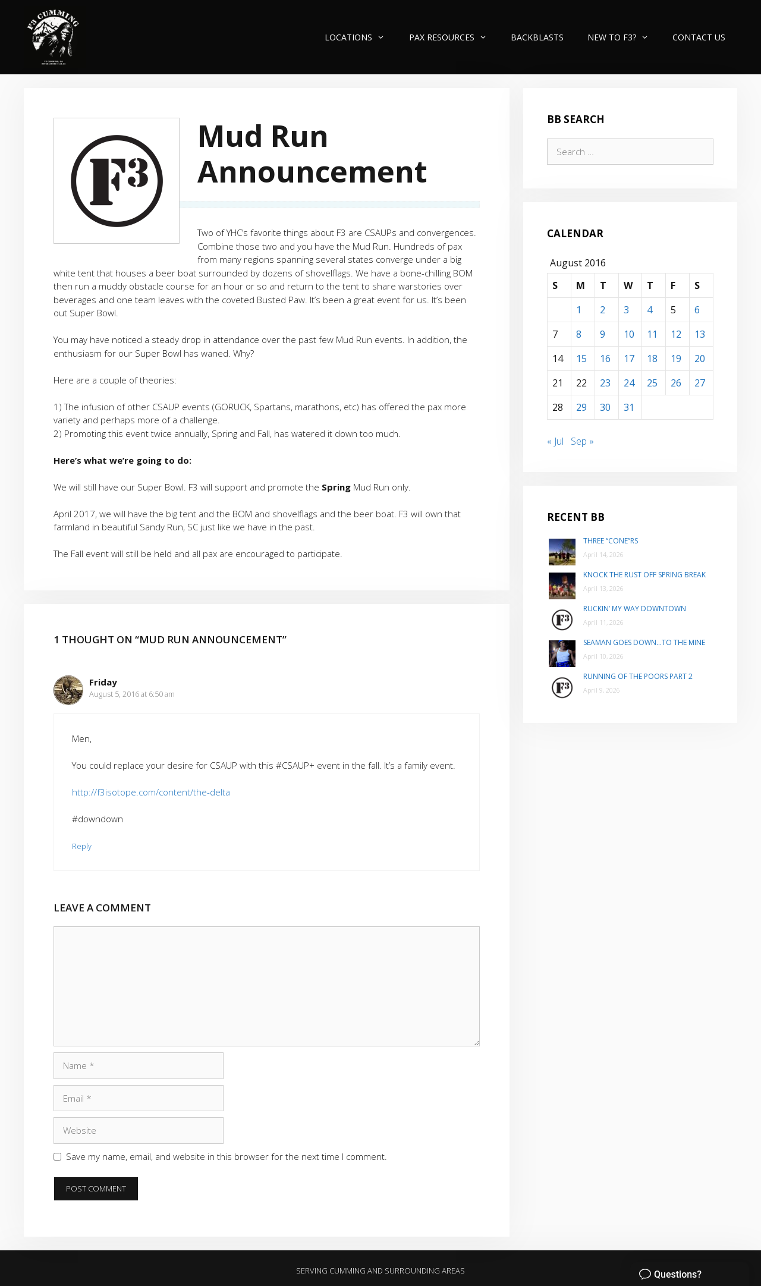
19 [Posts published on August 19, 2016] (676, 358)
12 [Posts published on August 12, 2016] (676, 334)
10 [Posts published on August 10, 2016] (629, 334)
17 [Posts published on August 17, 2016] (629, 358)
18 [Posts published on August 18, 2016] (652, 358)
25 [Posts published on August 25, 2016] (652, 382)
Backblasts (537, 37)
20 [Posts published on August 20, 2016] (699, 358)
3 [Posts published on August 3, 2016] (626, 309)
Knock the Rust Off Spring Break (644, 575)
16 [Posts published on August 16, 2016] (605, 358)
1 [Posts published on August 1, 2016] (578, 309)
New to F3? (624, 37)
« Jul (555, 441)
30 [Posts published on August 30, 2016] (605, 407)
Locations (361, 37)
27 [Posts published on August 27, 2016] (699, 382)
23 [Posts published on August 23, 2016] (605, 382)
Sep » (582, 441)
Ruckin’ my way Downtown (634, 608)
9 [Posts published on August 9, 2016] (602, 334)
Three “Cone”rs (610, 541)
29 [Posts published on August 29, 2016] (581, 407)
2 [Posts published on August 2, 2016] (602, 309)
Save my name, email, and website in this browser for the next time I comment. (226, 1156)
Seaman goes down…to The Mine (644, 642)
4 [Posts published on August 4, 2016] (649, 309)
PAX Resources (454, 37)
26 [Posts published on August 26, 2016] (676, 382)
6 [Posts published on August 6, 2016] (697, 309)
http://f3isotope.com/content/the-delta (151, 792)
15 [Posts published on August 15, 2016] (581, 358)
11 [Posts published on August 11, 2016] (652, 334)
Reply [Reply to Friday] (82, 846)
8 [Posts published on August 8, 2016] (578, 334)
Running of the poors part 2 (638, 676)
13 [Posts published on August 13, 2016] (699, 334)
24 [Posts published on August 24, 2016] (629, 382)
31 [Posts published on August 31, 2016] (629, 407)
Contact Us (698, 37)
